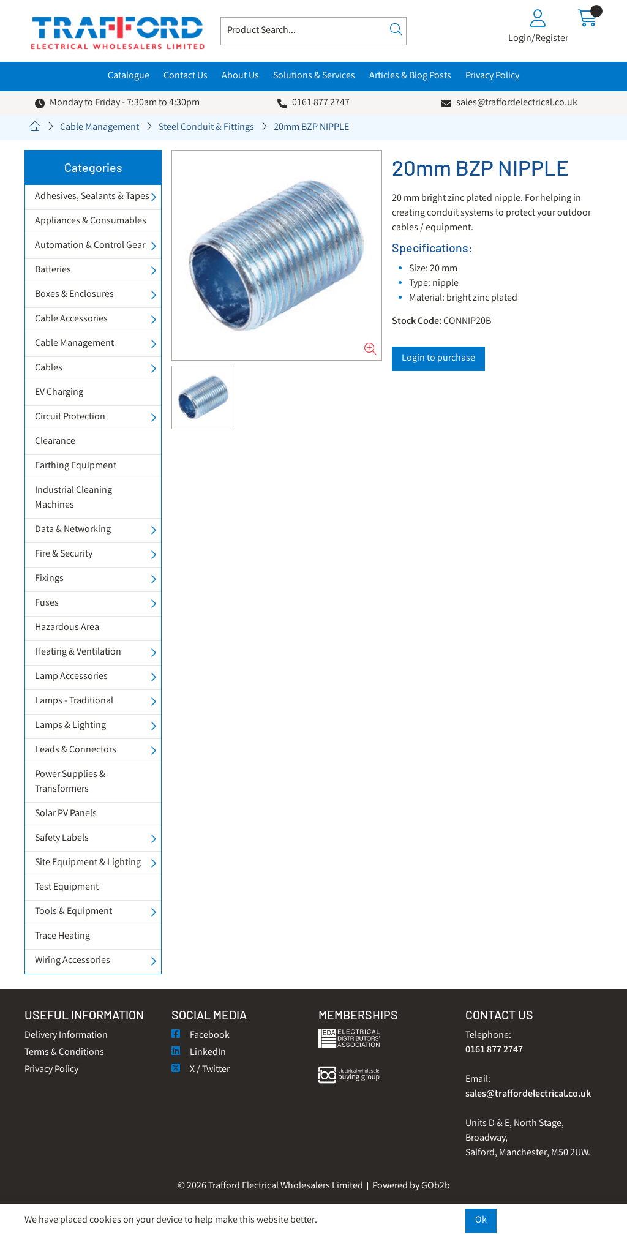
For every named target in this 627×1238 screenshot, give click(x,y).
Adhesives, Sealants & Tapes (92, 197)
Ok (481, 1221)
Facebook (200, 1036)
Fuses (47, 603)
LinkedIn (198, 1053)
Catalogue (128, 76)
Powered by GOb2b (411, 1186)
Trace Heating (62, 936)
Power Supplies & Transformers (70, 782)
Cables (48, 368)
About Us (240, 76)
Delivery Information (66, 1036)
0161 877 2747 (321, 103)
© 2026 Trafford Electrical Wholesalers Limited (270, 1186)
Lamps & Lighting (70, 726)
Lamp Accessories (71, 677)
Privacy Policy (492, 76)
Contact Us (185, 76)
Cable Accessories (71, 319)
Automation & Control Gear (90, 246)
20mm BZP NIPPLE (311, 128)
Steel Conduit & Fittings (206, 128)
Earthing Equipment (75, 466)
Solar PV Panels (66, 814)
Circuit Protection (70, 417)
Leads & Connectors (75, 750)
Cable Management (99, 128)
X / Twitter (200, 1070)
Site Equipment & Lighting (88, 863)
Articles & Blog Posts (410, 76)
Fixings (49, 579)
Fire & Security (63, 554)
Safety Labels (62, 838)
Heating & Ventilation (78, 652)
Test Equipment (67, 887)
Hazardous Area (67, 628)
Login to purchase (438, 358)
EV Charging (59, 393)
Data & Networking (73, 530)
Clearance (55, 442)
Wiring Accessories (72, 961)
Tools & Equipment (73, 912)
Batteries (53, 270)
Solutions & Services (314, 76)
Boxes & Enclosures (74, 295)
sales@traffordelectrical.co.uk (516, 103)
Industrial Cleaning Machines (73, 498)
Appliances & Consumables (90, 221)
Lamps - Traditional (74, 701)
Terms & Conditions (64, 1053)
